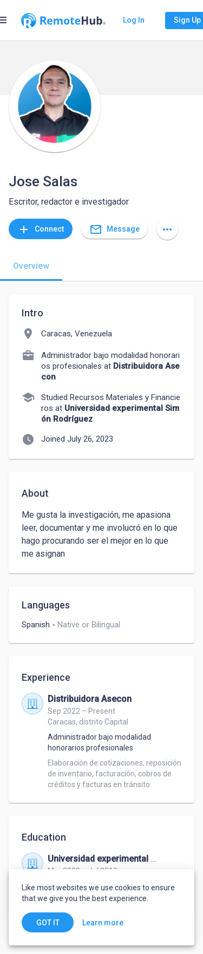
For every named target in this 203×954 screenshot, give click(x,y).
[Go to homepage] (63, 20)
